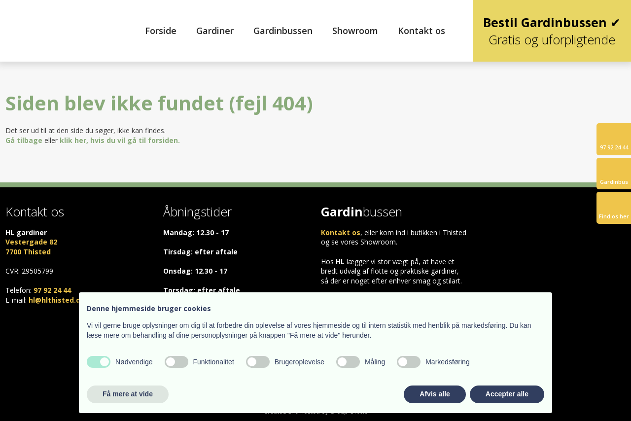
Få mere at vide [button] (128, 394)
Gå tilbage (23, 140)
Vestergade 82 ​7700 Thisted (31, 246)
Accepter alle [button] (507, 394)
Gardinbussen (283, 30)
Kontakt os (421, 30)
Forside (160, 30)
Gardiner (215, 30)
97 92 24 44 (52, 290)
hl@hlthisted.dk (57, 300)
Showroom (355, 30)
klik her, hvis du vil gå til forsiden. (120, 140)
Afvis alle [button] (435, 394)
